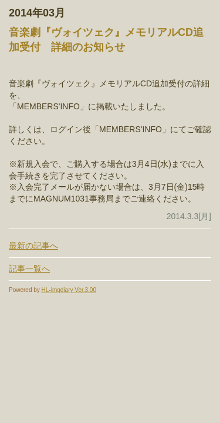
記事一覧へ (29, 268)
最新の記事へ (33, 245)
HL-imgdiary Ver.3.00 (69, 290)
